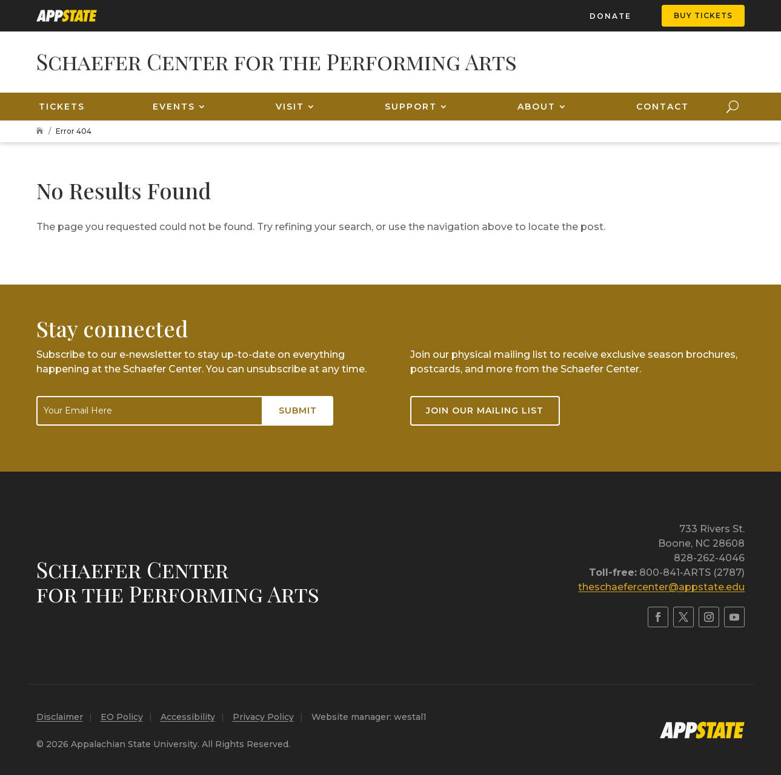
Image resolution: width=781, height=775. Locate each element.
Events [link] (174, 106)
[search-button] (732, 106)
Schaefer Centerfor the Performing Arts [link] (177, 581)
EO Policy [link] (122, 716)
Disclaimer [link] (59, 716)
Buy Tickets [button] (703, 15)
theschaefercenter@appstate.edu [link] (661, 587)
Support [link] (411, 106)
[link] (66, 16)
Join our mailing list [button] (484, 410)
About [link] (536, 106)
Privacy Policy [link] (263, 716)
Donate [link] (610, 16)
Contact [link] (662, 106)
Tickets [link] (62, 106)
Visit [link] (290, 106)
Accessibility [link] (188, 716)
